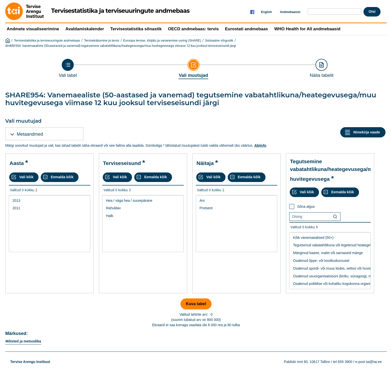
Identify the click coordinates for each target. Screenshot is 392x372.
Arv (236, 201)
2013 (49, 201)
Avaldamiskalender (85, 29)
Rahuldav (143, 208)
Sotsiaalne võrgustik (219, 40)
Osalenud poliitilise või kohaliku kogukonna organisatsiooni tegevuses (330, 284)
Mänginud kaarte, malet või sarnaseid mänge (330, 253)
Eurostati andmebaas (246, 29)
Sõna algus (306, 207)
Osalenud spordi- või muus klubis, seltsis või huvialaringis (330, 268)
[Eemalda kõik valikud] (59, 177)
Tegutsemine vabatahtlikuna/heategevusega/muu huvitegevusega (334, 170)
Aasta (17, 163)
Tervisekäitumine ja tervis (101, 40)
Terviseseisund (122, 163)
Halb (143, 216)
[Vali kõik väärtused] (24, 177)
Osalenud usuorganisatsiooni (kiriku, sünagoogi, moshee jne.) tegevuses (330, 276)
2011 (49, 208)
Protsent (236, 208)
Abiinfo (260, 145)
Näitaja (205, 163)
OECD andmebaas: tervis (193, 29)
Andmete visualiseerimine (33, 29)
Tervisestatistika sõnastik (136, 29)
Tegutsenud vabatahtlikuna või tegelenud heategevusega (330, 245)
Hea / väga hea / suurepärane (143, 201)
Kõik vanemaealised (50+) (330, 238)
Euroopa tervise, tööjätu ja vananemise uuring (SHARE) (162, 40)
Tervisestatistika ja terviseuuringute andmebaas (47, 40)
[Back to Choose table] (67, 68)
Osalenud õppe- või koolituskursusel (330, 261)
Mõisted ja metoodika (23, 341)
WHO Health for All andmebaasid (307, 29)
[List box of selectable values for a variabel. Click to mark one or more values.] (49, 223)
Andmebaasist (290, 12)
